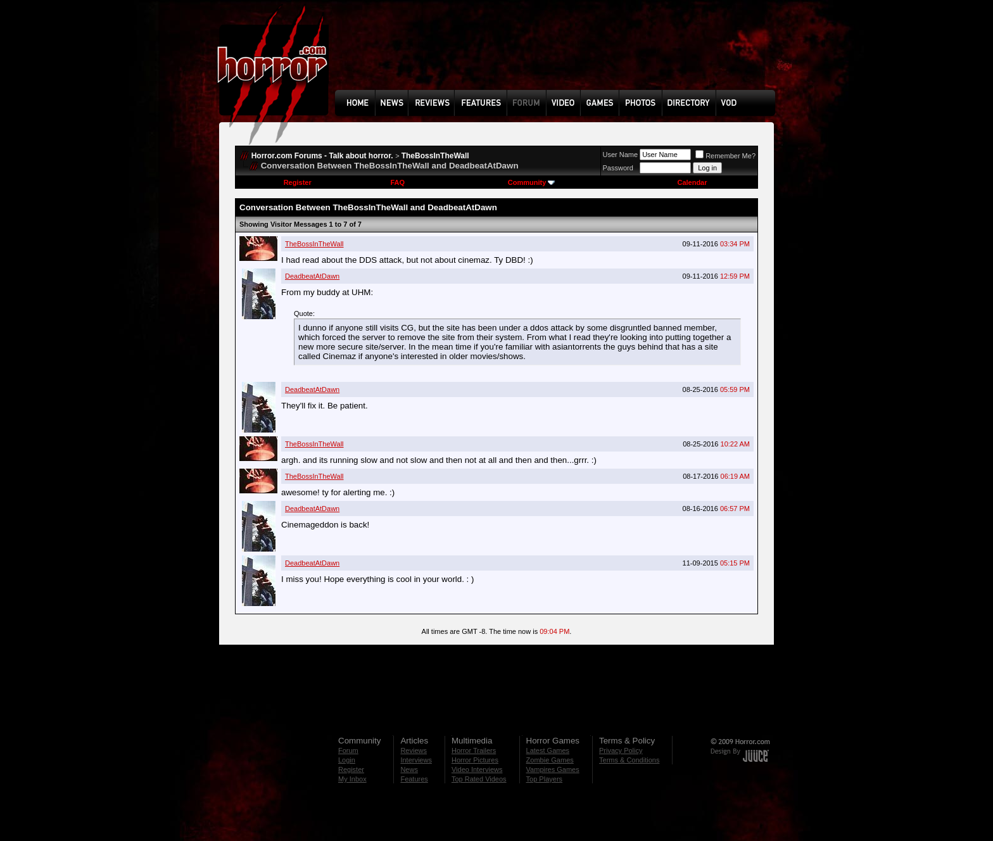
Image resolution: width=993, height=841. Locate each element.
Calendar (692, 182)
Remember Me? (725, 156)
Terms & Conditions (629, 760)
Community (531, 182)
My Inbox (352, 779)
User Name (620, 154)
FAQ (397, 182)
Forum (348, 750)
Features (413, 779)
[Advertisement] (559, 54)
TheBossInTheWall (435, 155)
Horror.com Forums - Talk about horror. (322, 155)
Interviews (416, 760)
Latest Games (547, 750)
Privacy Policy (620, 750)
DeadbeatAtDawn (312, 276)
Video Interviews (477, 769)
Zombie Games (550, 760)
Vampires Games (552, 769)
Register (298, 182)
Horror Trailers (474, 750)
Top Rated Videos (479, 779)
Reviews (413, 750)
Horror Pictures (475, 760)
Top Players (544, 779)
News (409, 769)
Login (346, 760)
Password (618, 168)
